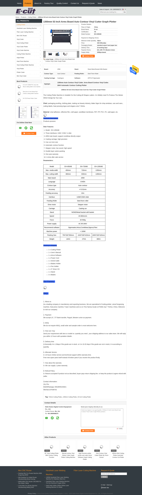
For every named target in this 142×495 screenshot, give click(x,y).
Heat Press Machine (23, 61)
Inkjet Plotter (20, 57)
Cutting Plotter (32, 17)
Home (19, 3)
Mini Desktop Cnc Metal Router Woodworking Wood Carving (27, 478)
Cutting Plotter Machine (24, 54)
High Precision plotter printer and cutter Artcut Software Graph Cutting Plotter (85, 456)
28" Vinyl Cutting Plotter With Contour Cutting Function (52, 455)
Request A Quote (88, 3)
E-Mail (103, 485)
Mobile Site (105, 487)
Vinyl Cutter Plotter (22, 46)
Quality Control (62, 3)
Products (28, 3)
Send (104, 477)
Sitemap (109, 485)
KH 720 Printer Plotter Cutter (30, 98)
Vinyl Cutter (20, 39)
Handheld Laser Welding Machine (27, 28)
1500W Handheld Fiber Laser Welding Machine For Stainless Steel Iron (57, 478)
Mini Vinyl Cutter (21, 76)
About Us (37, 3)
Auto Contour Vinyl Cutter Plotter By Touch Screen (101, 455)
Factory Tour (48, 3)
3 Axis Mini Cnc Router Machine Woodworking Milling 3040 (27, 486)
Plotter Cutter (21, 72)
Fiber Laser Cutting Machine (25, 32)
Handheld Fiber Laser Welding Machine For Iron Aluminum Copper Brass (57, 482)
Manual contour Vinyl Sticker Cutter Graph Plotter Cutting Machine (68, 455)
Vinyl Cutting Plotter (22, 43)
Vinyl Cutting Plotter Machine (25, 65)
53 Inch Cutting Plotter (84, 397)
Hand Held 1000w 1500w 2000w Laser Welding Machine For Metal (57, 486)
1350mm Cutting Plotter (70, 397)
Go (125, 12)
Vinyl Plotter (20, 68)
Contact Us (75, 3)
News (100, 3)
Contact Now (89, 56)
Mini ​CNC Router (22, 35)
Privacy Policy (32, 493)
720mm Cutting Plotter (55, 397)
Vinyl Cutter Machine (23, 50)
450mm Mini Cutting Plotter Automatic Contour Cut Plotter (118, 455)
